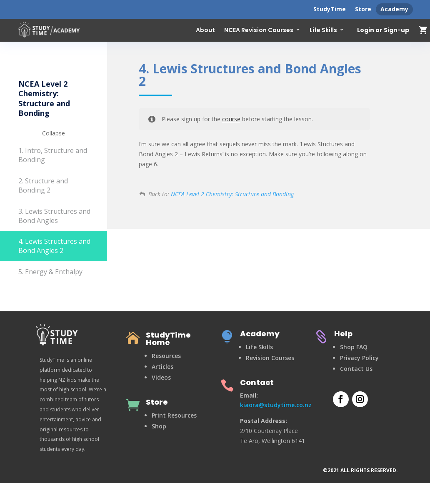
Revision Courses (270, 358)
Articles (162, 366)
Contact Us (356, 369)
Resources (166, 356)
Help (343, 333)
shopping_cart (423, 30)
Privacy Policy (359, 358)
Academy (394, 9)
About (205, 30)
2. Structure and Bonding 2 (43, 185)
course (231, 119)
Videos (161, 377)
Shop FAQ (354, 347)
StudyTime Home (168, 339)
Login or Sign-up (383, 30)
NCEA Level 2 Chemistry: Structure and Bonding (232, 194)
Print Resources (174, 415)
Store (363, 9)
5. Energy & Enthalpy (50, 271)
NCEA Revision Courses (258, 30)
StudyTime (329, 9)
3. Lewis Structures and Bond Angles (54, 216)
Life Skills (323, 30)
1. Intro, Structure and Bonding (52, 155)
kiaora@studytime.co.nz (276, 405)
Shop (159, 426)
